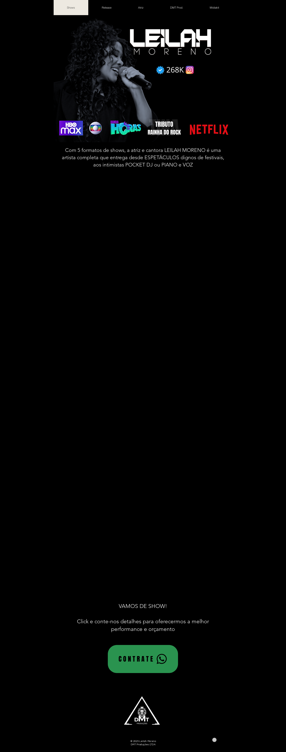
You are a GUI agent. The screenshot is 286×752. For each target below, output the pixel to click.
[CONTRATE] (143, 659)
